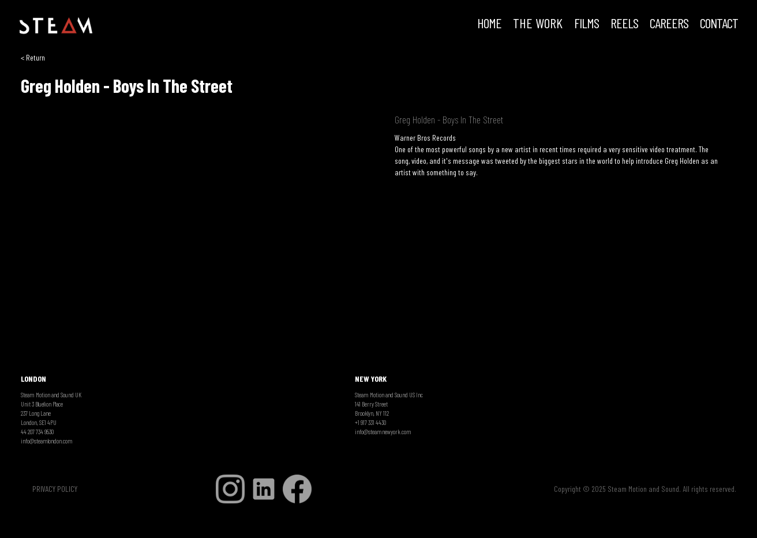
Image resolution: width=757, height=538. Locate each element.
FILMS (586, 24)
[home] (56, 26)
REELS (624, 24)
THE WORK (538, 24)
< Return (33, 57)
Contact (719, 24)
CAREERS (669, 24)
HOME (489, 24)
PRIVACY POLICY (54, 489)
